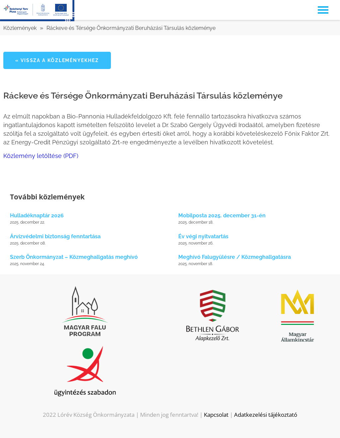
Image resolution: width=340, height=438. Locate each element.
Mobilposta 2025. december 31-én (222, 215)
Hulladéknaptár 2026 (37, 215)
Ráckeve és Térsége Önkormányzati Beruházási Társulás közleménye (130, 28)
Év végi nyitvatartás (203, 236)
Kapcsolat (216, 414)
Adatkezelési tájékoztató (265, 414)
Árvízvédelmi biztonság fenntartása (55, 236)
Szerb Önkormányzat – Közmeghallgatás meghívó (74, 257)
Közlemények (20, 28)
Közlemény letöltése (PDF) (40, 155)
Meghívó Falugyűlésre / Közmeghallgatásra (234, 257)
